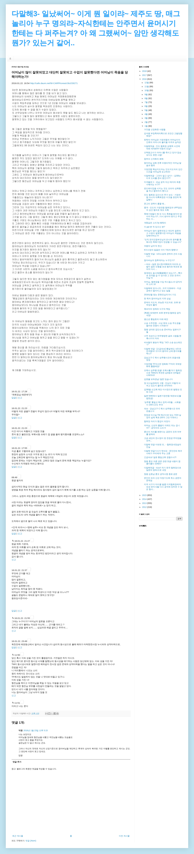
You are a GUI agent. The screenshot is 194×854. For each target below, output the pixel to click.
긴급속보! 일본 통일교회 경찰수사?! (160, 457)
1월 (146, 126)
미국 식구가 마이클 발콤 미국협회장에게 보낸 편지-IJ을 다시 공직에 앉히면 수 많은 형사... (163, 486)
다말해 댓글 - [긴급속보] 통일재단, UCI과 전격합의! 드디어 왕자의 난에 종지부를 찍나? (162, 351)
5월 (146, 110)
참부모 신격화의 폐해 (153, 159)
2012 (144, 507)
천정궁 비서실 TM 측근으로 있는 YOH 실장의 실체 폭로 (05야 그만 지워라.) (162, 416)
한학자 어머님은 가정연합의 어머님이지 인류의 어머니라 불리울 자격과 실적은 (162, 141)
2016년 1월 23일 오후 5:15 (35, 730)
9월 (146, 94)
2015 (144, 495)
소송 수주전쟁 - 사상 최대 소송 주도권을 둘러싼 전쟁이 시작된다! (162, 324)
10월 (146, 90)
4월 (146, 114)
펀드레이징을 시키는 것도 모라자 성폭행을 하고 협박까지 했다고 (162, 189)
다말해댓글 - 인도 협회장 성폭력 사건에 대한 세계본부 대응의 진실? (162, 147)
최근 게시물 (17, 836)
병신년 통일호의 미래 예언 (156, 319)
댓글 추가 (17, 762)
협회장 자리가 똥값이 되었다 (157, 421)
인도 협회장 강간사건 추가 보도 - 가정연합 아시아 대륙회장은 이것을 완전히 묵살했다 (162, 197)
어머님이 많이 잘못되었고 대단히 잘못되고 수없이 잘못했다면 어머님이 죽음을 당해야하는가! (162, 233)
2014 (144, 499)
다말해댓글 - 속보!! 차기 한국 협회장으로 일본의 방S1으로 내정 (162, 469)
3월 (146, 118)
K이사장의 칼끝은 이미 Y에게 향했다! (161, 250)
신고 (20, 397)
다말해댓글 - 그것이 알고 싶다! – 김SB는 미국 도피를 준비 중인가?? (162, 177)
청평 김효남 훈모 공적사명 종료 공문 (160, 474)
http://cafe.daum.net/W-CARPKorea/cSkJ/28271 (54, 83)
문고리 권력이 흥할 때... (155, 203)
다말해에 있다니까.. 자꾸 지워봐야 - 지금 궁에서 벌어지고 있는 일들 (162, 289)
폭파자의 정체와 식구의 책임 (157, 309)
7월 (146, 102)
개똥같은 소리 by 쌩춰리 (155, 223)
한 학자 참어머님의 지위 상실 (157, 298)
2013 (144, 503)
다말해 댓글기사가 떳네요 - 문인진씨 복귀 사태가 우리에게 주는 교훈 (163, 452)
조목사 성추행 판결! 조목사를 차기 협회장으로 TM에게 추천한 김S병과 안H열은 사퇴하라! (163, 372)
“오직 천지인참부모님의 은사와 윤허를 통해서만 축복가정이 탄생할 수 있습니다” (163, 240)
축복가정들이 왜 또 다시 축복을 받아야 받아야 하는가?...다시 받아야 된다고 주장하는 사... (163, 216)
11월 (146, 86)
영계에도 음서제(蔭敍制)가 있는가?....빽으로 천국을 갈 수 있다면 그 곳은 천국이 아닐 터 (163, 275)
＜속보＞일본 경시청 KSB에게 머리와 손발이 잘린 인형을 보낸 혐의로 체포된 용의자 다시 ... (163, 266)
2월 (146, 122)
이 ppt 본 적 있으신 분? (154, 227)
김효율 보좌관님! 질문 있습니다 (158, 379)
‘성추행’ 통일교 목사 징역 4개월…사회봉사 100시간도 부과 (162, 403)
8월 (146, 98)
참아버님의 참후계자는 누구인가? (159, 260)
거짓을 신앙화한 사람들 (154, 129)
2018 (144, 71)
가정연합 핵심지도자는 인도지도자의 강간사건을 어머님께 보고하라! (163, 170)
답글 (14, 397)
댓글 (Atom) (30, 841)
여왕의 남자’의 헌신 (153, 246)
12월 (146, 82)
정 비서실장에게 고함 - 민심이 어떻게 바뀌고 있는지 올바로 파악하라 (162, 384)
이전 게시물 (124, 836)
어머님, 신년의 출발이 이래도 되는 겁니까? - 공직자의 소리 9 (162, 426)
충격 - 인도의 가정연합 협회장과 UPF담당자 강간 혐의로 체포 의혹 (163, 208)
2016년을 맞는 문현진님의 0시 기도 (160, 294)
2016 (144, 79)
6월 (146, 106)
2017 (144, 75)
